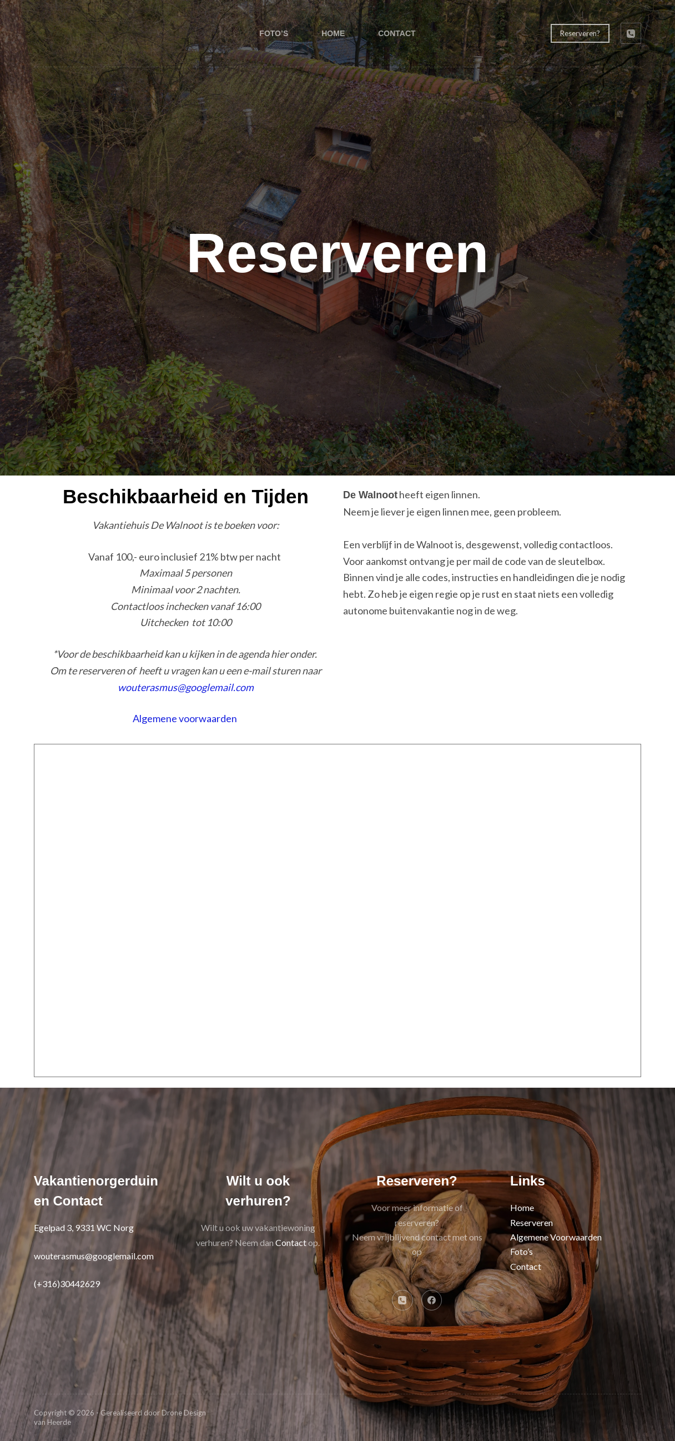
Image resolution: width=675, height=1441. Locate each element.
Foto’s (273, 33)
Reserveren (531, 1222)
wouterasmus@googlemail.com (186, 687)
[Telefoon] (631, 33)
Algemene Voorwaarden (556, 1237)
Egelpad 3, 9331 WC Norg (84, 1227)
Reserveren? (580, 33)
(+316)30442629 (67, 1283)
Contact (396, 33)
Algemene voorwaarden (185, 718)
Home (333, 33)
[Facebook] (431, 1300)
